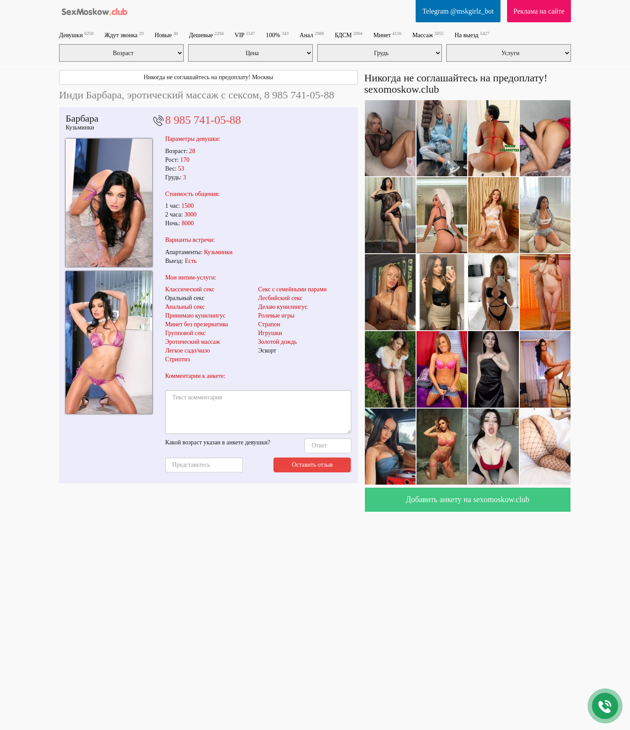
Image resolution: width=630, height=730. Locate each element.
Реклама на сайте (539, 11)
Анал (312, 34)
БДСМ (348, 34)
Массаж (428, 34)
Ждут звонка (124, 34)
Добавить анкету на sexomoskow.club (467, 499)
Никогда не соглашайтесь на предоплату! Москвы (208, 77)
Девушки (76, 34)
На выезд (472, 34)
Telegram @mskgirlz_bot (458, 11)
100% (277, 34)
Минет (388, 34)
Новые (166, 34)
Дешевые (206, 34)
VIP (244, 34)
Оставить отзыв (312, 464)
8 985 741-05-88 (203, 120)
